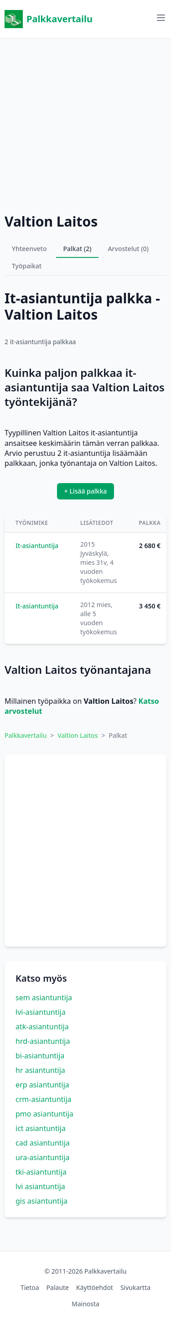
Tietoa (30, 1287)
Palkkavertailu (49, 19)
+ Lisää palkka (85, 491)
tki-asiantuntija (41, 1172)
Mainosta (85, 1303)
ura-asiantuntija (43, 1157)
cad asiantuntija (43, 1143)
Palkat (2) (77, 248)
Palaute (58, 1287)
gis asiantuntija (41, 1201)
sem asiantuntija (44, 998)
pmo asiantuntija (44, 1114)
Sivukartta (135, 1287)
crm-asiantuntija (44, 1099)
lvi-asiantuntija (41, 1012)
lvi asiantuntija (40, 1186)
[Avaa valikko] (160, 17)
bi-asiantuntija (40, 1056)
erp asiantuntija (42, 1085)
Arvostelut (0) (128, 248)
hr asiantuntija (40, 1070)
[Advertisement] (85, 124)
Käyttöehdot (94, 1287)
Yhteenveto (29, 248)
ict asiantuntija (41, 1128)
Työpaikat (26, 266)
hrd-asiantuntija (43, 1041)
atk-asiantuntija (42, 1027)
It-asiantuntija (37, 545)
